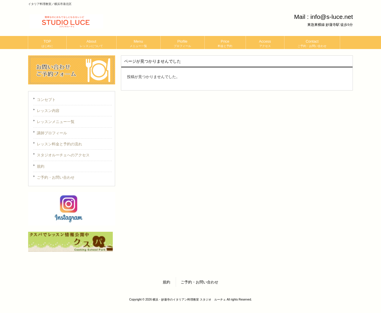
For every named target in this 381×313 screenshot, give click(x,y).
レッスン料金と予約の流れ (59, 144)
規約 (40, 166)
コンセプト (46, 99)
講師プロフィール (52, 133)
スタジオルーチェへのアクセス (63, 155)
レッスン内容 (48, 110)
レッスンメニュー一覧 (56, 122)
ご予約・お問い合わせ (56, 177)
